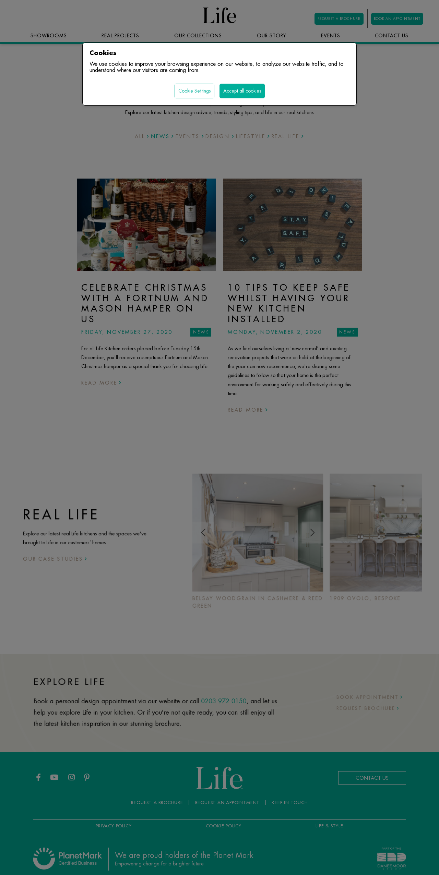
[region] (219, 437)
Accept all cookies (242, 91)
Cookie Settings (194, 91)
